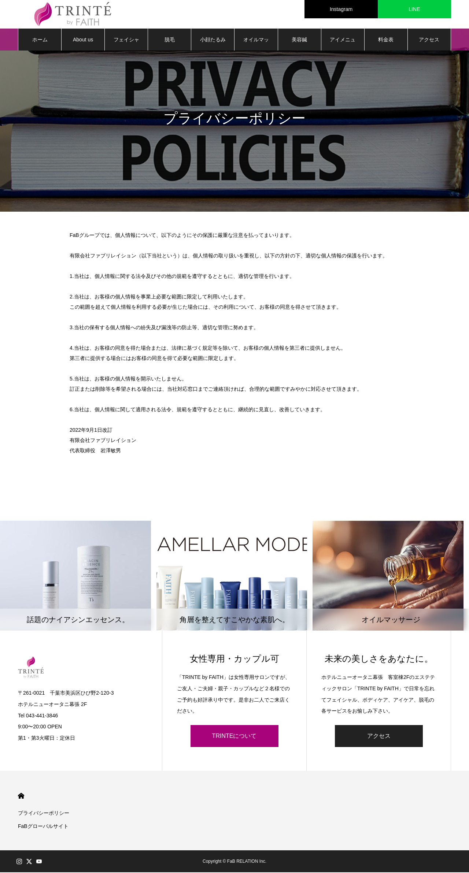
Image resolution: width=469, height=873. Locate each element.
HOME (21, 797)
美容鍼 (299, 40)
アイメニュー (342, 44)
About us (83, 40)
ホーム (40, 40)
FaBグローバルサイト (43, 827)
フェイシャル (126, 44)
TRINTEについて (234, 736)
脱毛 (170, 40)
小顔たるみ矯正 (213, 44)
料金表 (386, 40)
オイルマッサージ (256, 44)
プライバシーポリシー (43, 814)
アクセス (429, 40)
